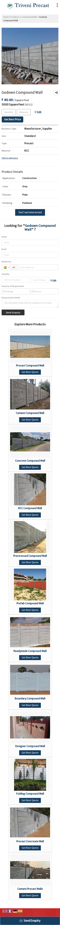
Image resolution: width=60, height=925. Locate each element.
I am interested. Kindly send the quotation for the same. (30, 304)
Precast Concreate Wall (30, 841)
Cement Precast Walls (30, 888)
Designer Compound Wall (30, 746)
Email (4, 249)
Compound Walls (29, 17)
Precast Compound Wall (30, 365)
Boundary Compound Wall (30, 698)
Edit (37, 112)
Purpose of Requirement (13, 286)
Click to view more (10, 158)
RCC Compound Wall (30, 508)
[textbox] (24, 112)
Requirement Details (11, 298)
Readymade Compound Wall (30, 651)
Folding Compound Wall (30, 793)
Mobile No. (7, 261)
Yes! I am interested (30, 212)
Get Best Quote (30, 372)
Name (4, 236)
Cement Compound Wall (30, 413)
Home (6, 17)
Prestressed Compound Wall (30, 555)
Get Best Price (12, 119)
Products (15, 17)
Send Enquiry (30, 920)
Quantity (5, 274)
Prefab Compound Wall (30, 603)
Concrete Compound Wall (30, 460)
